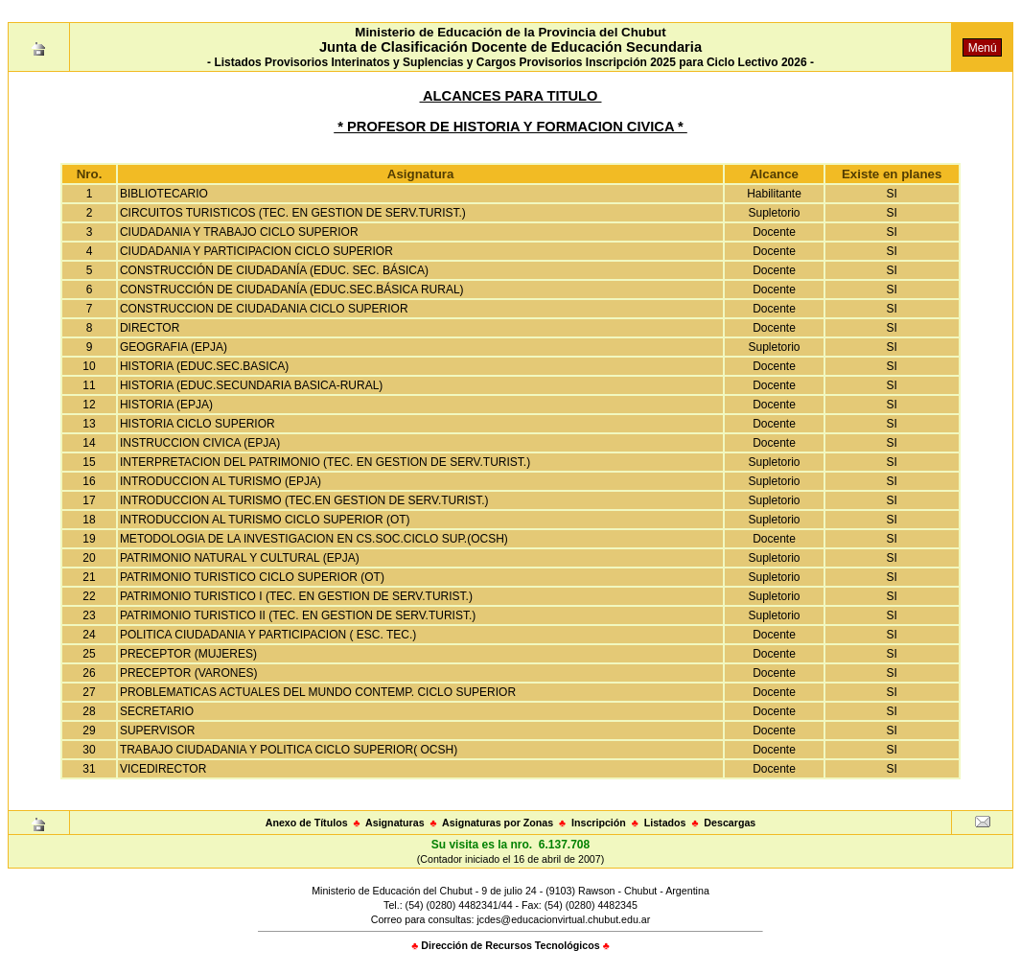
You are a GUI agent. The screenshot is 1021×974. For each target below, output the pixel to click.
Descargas (729, 822)
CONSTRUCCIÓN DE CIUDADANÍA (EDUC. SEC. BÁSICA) (274, 270)
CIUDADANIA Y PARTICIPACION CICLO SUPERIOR (256, 251)
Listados (665, 822)
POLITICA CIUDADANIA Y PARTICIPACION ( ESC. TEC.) (268, 634)
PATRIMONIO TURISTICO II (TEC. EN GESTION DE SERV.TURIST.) (298, 615)
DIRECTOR (149, 328)
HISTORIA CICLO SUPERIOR (197, 423)
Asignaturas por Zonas (497, 822)
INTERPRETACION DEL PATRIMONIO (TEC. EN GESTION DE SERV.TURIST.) (325, 462)
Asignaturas (395, 822)
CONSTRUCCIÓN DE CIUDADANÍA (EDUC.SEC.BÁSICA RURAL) (292, 289)
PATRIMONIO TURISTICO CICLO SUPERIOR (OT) (252, 577)
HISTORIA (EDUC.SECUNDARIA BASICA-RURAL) (251, 385)
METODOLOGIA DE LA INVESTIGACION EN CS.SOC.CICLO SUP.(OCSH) (314, 538)
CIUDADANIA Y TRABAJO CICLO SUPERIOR (239, 232)
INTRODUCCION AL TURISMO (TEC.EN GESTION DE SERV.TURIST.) (304, 500)
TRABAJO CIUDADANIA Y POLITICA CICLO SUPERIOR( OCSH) (288, 749)
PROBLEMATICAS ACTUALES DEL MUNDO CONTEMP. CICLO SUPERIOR (318, 692)
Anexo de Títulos (307, 822)
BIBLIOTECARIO (164, 193)
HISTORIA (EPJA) (166, 404)
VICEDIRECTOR (163, 769)
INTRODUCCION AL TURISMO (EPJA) (220, 481)
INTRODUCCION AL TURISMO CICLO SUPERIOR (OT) (265, 519)
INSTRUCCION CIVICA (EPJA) (200, 443)
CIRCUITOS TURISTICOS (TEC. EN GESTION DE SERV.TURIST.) (293, 213)
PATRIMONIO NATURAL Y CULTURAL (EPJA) (240, 558)
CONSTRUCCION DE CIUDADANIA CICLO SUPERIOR (264, 308)
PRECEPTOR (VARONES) (189, 673)
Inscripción (598, 822)
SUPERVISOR (157, 730)
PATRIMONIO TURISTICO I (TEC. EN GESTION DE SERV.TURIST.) (296, 596)
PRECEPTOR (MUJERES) (188, 654)
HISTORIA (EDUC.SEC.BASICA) (204, 366)
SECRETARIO (157, 711)
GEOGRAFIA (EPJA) (173, 347)
